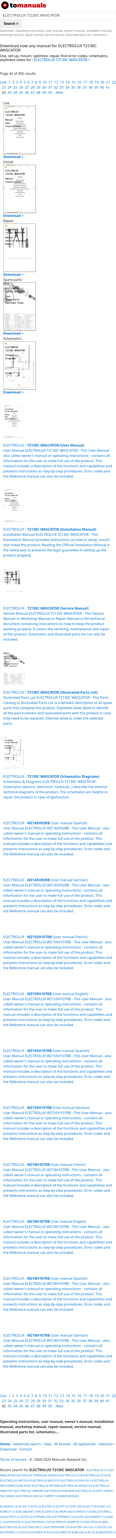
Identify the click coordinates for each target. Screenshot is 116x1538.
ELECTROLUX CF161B (96, 1475)
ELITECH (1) (13, 1517)
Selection (106, 1444)
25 (15, 87)
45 (21, 92)
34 (67, 87)
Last (3, 82)
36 (79, 87)
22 (114, 82)
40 (102, 87)
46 (27, 92)
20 (102, 82)
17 (85, 82)
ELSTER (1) (48, 1506)
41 (108, 87)
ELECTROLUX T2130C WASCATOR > (62, 59)
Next (59, 92)
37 (85, 87)
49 (44, 92)
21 (108, 82)
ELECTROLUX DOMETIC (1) (66, 1522)
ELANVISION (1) (106, 1532)
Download (8, 1449)
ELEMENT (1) (97, 1517)
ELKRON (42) (64, 1511)
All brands (62, 1444)
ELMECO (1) (7, 1511)
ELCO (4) (52, 1532)
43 (9, 92)
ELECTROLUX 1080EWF (28, 1491)
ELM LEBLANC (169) (28, 1511)
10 (45, 82)
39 (96, 87)
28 (33, 87)
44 (15, 92)
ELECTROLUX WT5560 (46, 1486)
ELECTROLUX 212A (70, 1475)
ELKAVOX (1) (81, 1511)
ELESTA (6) (81, 1517)
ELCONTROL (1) (10, 1532)
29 (38, 87)
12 (56, 82)
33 (62, 87)
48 (38, 92)
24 (9, 87)
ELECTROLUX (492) (96, 1522)
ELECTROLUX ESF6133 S (75, 1480)
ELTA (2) (36, 1506)
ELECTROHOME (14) (57, 1527)
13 (62, 82)
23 (4, 87)
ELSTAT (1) (62, 1506)
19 (96, 82)
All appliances (85, 1444)
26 (21, 87)
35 (73, 87)
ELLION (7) (48, 1511)
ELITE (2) (26, 1517)
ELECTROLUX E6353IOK (59, 1491)
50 (50, 92)
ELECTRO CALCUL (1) (84, 1527)
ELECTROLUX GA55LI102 (76, 1486)
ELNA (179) (90, 1506)
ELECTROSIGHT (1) (37, 1522)
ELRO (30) (75, 1506)
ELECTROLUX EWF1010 (14, 1480)
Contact (26, 1449)
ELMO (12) (104, 1506)
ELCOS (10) (105, 1527)
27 (27, 87)
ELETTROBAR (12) (63, 1517)
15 (73, 82)
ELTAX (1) (24, 1506)
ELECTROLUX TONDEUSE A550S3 (36, 1475)
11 (50, 82)
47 (33, 92)
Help (47, 1444)
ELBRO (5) (64, 1532)
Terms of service (13, 1459)
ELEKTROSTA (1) (14, 1522)
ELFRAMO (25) (42, 1517)
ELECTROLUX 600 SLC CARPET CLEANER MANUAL (47, 1496)
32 (56, 87)
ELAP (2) (90, 1532)
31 (50, 87)
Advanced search (27, 1444)
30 (44, 87)
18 (91, 82)
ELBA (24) (78, 1532)
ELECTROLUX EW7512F (45, 1480)
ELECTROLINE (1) (33, 1527)
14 (68, 82)
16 (79, 82)
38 (90, 87)
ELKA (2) (94, 1511)
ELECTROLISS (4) (10, 1527)
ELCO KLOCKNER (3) (33, 1532)
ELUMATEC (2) (9, 1506)
